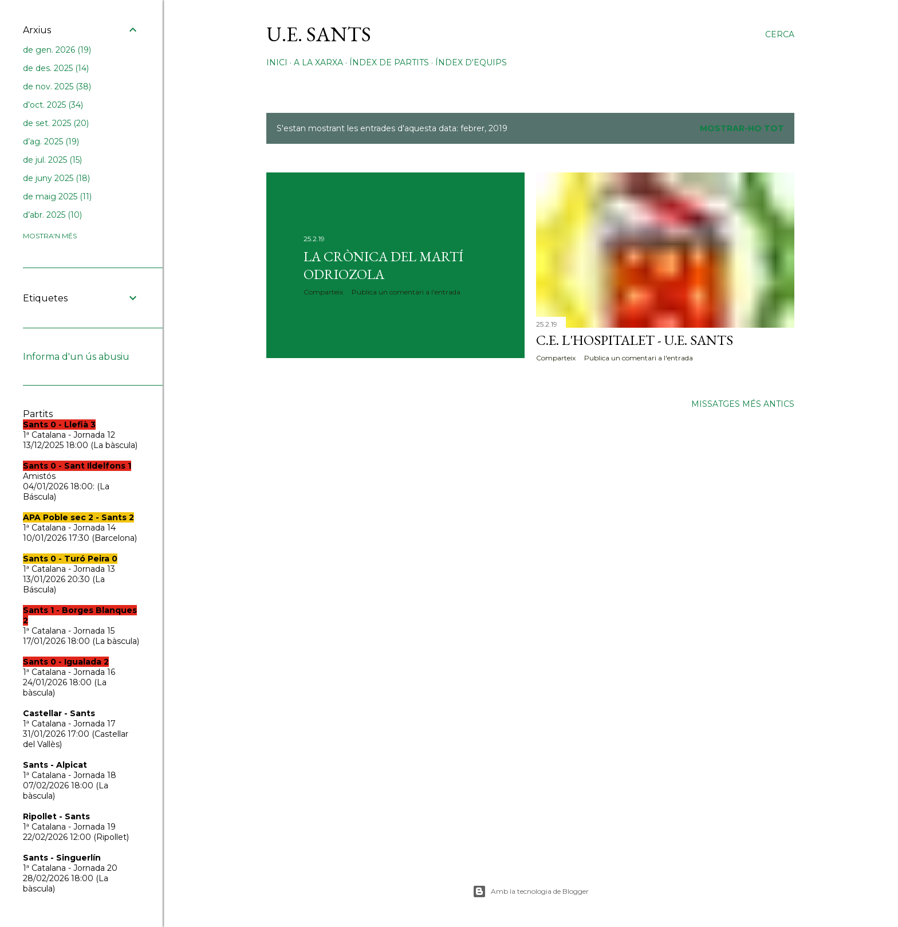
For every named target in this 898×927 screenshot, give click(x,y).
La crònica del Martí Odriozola (383, 265)
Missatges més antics (742, 404)
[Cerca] (779, 34)
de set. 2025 (56, 123)
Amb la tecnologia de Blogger (530, 891)
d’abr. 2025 (52, 215)
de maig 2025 (57, 196)
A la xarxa (318, 62)
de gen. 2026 (57, 50)
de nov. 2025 (57, 86)
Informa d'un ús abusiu (76, 356)
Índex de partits (389, 62)
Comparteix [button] (323, 292)
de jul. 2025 (52, 160)
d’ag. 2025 (51, 141)
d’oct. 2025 (53, 105)
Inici (276, 62)
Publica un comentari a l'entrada (406, 292)
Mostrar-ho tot (742, 128)
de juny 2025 (56, 178)
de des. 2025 (56, 68)
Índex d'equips (471, 62)
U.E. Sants (318, 34)
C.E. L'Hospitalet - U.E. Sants (634, 340)
